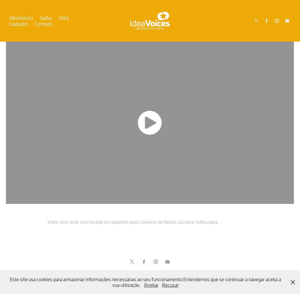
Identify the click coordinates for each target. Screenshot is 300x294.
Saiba (46, 17)
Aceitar (151, 285)
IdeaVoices (21, 17)
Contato (43, 23)
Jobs (63, 17)
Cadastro (18, 23)
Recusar (170, 285)
